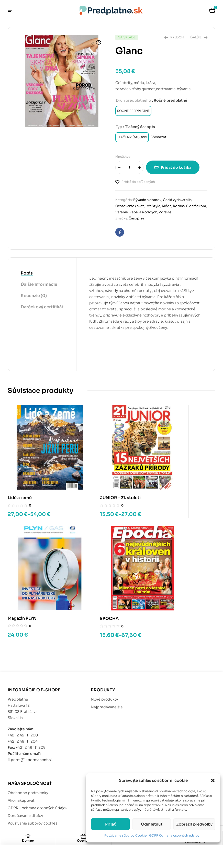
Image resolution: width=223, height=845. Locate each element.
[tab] (42, 273)
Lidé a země (20, 477)
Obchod (83, 840)
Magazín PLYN (165, 477)
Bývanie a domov (147, 200)
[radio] (133, 111)
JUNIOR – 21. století (100, 477)
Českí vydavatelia (177, 200)
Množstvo (122, 157)
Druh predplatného (133, 100)
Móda (166, 206)
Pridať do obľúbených (138, 182)
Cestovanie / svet (129, 206)
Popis (27, 273)
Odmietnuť (151, 824)
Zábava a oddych (143, 212)
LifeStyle (153, 206)
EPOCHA (17, 577)
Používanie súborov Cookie (125, 835)
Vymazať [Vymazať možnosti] (158, 137)
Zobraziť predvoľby (194, 824)
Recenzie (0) (34, 295)
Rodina (179, 206)
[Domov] (27, 836)
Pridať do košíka (176, 167)
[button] (212, 780)
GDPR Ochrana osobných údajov (174, 835)
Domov (28, 840)
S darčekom (196, 206)
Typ (119, 126)
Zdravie (165, 212)
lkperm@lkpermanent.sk (30, 718)
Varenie (121, 212)
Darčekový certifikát (42, 307)
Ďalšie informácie (39, 284)
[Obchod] (83, 836)
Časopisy (136, 218)
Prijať (110, 824)
